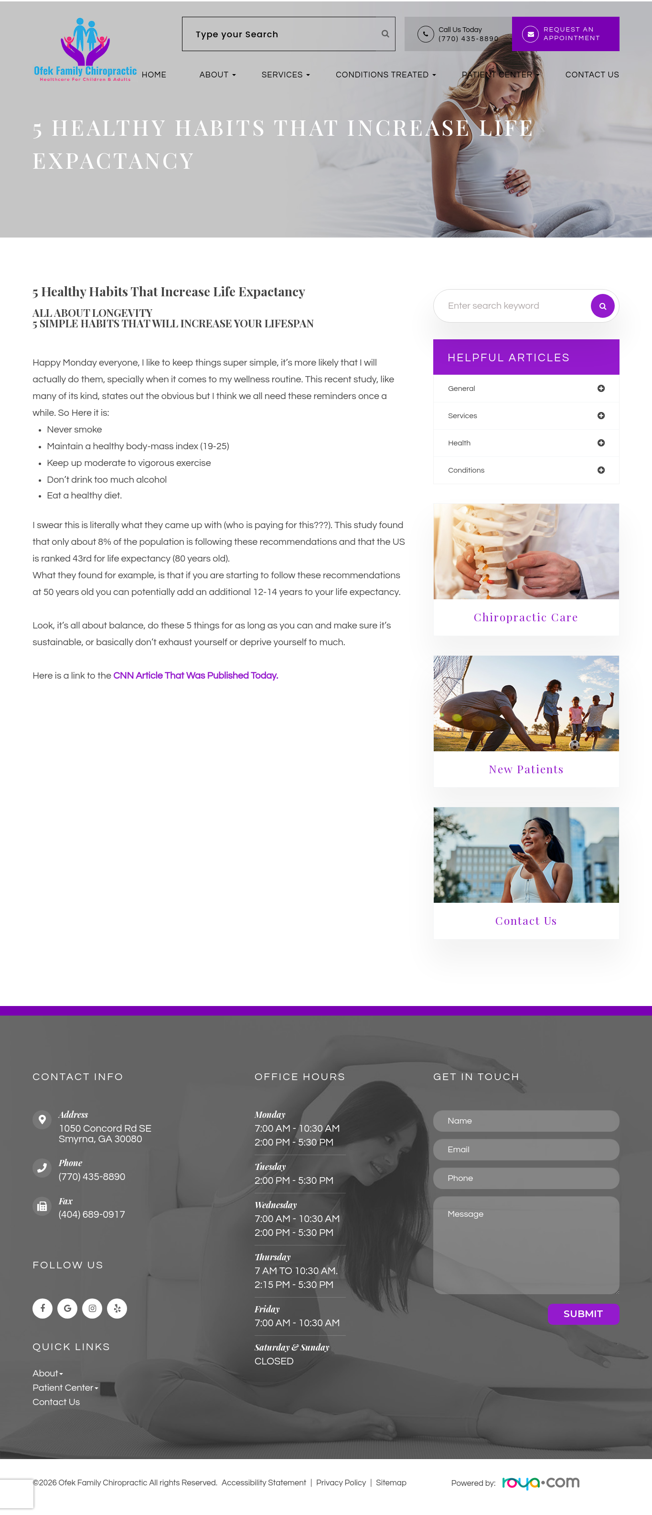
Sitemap (391, 1490)
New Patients (531, 773)
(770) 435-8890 (469, 39)
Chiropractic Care (531, 621)
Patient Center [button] (497, 75)
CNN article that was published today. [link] (196, 677)
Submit (583, 1321)
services (474, 418)
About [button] (214, 75)
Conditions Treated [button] (382, 75)
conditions (478, 474)
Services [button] (282, 75)
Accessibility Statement (264, 1490)
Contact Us (593, 75)
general (473, 390)
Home (154, 75)
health (470, 446)
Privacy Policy (341, 1490)
